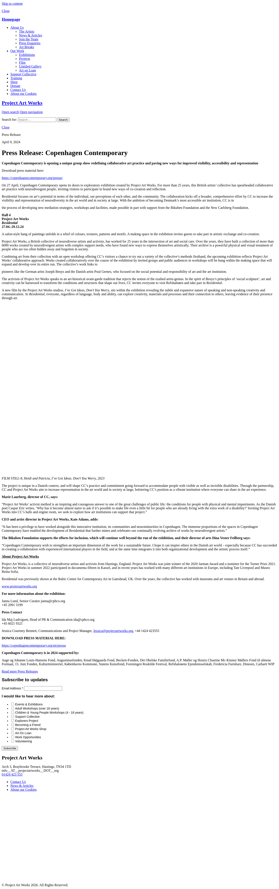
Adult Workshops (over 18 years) (37, 708)
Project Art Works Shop (30, 729)
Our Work (17, 51)
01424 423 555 (12, 774)
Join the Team (28, 39)
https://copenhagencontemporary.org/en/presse (34, 645)
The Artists (26, 31)
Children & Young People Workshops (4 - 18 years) (49, 712)
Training (16, 78)
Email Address (13, 688)
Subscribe (9, 748)
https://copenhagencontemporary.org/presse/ (32, 178)
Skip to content (12, 3)
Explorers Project (26, 720)
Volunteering (23, 741)
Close (6, 11)
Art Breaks (26, 47)
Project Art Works (22, 103)
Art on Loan (27, 70)
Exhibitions (27, 55)
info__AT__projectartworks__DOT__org (30, 770)
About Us (17, 27)
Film (22, 62)
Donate (15, 86)
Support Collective (23, 74)
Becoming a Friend (28, 725)
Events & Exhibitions (29, 704)
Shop (13, 82)
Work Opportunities (28, 737)
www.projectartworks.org (19, 586)
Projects (24, 58)
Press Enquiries (29, 43)
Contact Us (18, 90)
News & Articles (30, 35)
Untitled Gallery (30, 66)
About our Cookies (23, 93)
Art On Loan (23, 733)
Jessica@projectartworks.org (113, 631)
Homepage (11, 19)
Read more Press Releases (20, 671)
